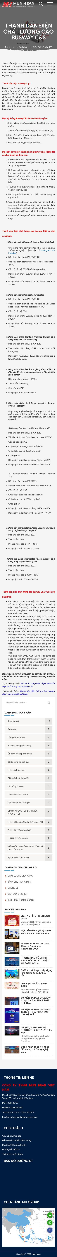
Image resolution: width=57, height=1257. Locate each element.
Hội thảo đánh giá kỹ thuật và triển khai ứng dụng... (36, 931)
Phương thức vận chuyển (14, 1145)
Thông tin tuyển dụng (12, 1154)
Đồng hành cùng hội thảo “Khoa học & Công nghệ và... (35, 1049)
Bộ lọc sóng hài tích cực (18, 762)
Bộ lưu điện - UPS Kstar (18, 857)
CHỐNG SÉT (14, 888)
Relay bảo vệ (13, 721)
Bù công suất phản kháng (19, 745)
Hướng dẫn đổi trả (11, 1149)
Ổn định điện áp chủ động (20, 753)
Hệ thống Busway (16, 786)
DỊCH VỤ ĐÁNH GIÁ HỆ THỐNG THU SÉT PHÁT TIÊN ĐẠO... (36, 1030)
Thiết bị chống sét (16, 770)
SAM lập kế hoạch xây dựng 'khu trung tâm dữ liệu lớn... (36, 973)
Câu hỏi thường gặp (12, 1136)
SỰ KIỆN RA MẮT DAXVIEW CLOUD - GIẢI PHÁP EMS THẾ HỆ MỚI (36, 1012)
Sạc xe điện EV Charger (19, 802)
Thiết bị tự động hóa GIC (19, 830)
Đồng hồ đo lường (16, 737)
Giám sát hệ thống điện (18, 778)
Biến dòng (12, 729)
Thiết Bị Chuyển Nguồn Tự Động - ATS (25, 822)
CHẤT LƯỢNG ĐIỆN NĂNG (20, 876)
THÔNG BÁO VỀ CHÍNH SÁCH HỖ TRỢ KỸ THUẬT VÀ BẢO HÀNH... (35, 960)
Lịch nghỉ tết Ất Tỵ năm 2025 (34, 985)
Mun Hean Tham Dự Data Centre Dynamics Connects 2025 (35, 946)
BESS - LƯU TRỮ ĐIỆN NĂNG (21, 900)
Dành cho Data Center (18, 794)
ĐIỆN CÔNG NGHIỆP (17, 894)
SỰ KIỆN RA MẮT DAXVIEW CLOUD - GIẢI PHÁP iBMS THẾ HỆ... (36, 1000)
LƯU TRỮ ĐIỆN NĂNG (18, 838)
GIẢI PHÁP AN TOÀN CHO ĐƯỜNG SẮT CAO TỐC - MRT (26, 848)
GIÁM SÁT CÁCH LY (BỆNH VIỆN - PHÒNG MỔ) (23, 812)
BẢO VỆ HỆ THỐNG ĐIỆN (19, 882)
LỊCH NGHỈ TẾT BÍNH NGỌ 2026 (35, 917)
